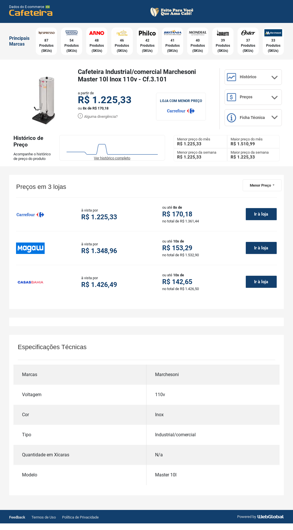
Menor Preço (261, 191)
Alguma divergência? (98, 116)
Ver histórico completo (112, 164)
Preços (257, 103)
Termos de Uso (43, 524)
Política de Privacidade (80, 524)
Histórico (257, 80)
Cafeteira (31, 12)
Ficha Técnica (257, 126)
